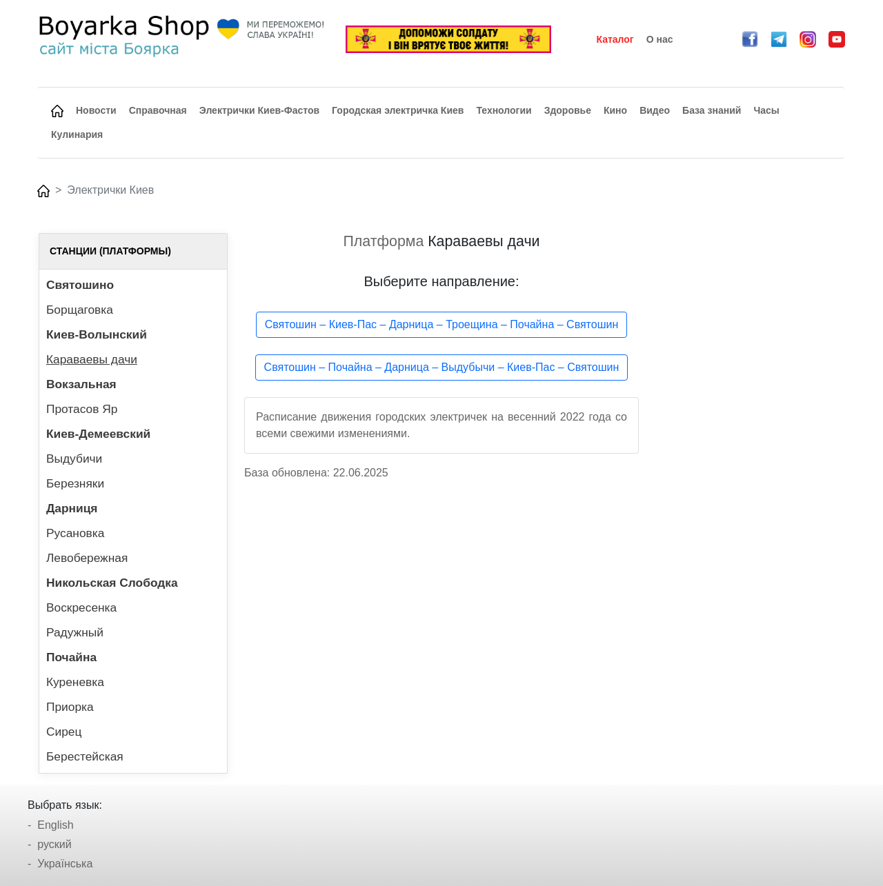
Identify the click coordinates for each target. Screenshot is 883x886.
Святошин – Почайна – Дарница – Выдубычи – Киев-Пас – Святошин (441, 367)
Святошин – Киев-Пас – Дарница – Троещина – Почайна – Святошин (442, 324)
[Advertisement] (749, 440)
